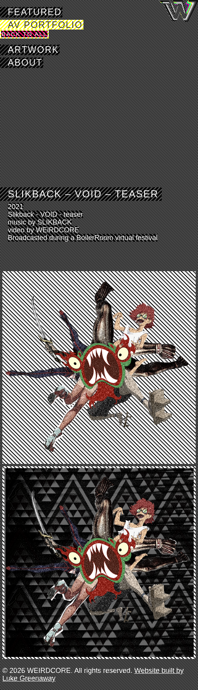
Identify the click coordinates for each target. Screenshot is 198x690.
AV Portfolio (45, 25)
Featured (35, 12)
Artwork (33, 50)
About (25, 62)
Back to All (24, 34)
